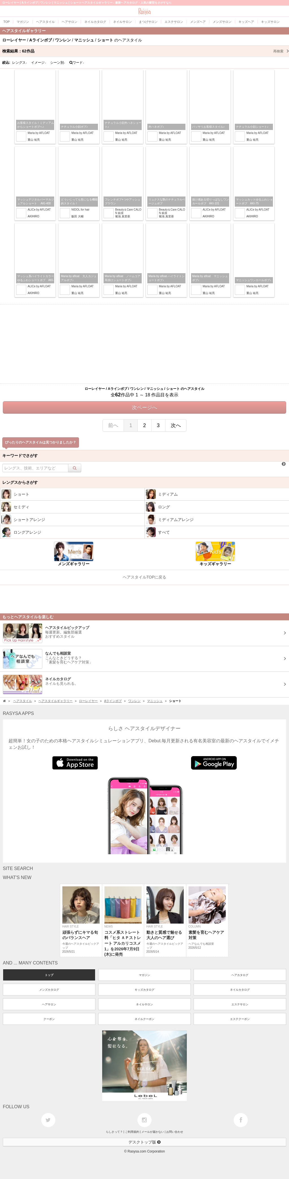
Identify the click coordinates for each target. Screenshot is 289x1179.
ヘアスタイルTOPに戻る (145, 577)
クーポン (49, 1019)
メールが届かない (152, 1131)
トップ (49, 975)
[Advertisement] (144, 343)
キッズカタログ (144, 989)
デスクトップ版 (144, 1142)
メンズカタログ (49, 989)
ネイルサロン (144, 1004)
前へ (113, 425)
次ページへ (144, 407)
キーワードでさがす (20, 455)
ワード (76, 63)
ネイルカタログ (240, 989)
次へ (176, 425)
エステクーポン (240, 1019)
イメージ (38, 63)
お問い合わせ (174, 1131)
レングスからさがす (20, 482)
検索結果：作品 (145, 51)
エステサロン (239, 1004)
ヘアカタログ (239, 975)
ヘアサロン (49, 1004)
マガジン (144, 975)
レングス (19, 63)
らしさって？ (114, 1131)
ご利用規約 (132, 1131)
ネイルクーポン (144, 1019)
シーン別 (57, 63)
